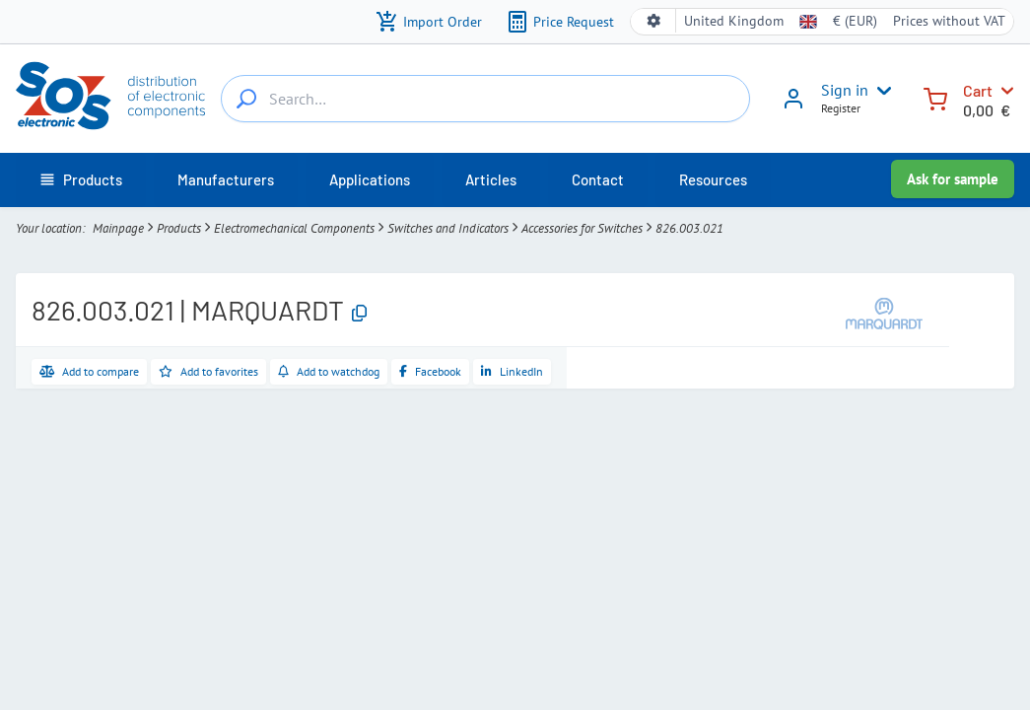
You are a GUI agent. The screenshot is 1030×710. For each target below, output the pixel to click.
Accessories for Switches (582, 228)
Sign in (844, 90)
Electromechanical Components (294, 228)
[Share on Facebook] (430, 372)
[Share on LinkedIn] (512, 372)
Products (179, 228)
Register (840, 108)
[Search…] (246, 98)
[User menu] (880, 91)
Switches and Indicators (448, 228)
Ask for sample (952, 179)
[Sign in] (793, 105)
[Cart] (935, 97)
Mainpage (118, 228)
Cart (978, 90)
